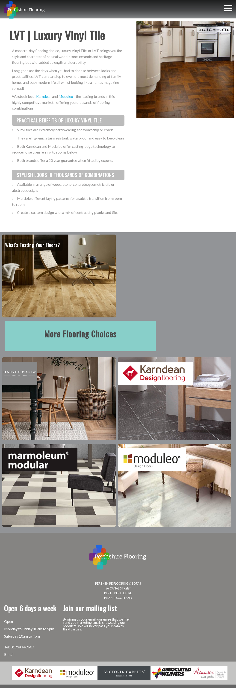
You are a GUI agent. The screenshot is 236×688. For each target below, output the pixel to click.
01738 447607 (22, 647)
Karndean (43, 96)
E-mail (9, 654)
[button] (228, 8)
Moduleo (66, 96)
